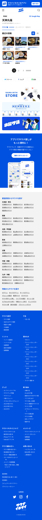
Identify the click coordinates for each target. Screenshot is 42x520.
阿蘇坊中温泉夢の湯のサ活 (9, 47)
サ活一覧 (27, 319)
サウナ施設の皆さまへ (10, 449)
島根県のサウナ (18, 263)
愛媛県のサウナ (18, 269)
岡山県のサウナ (29, 263)
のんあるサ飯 (28, 393)
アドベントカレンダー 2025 (31, 344)
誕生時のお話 (7, 434)
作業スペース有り (21, 302)
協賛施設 (27, 437)
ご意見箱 (27, 455)
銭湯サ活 (27, 422)
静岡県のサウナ (18, 242)
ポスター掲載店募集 (9, 455)
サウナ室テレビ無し (8, 299)
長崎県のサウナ (29, 277)
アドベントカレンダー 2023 (31, 353)
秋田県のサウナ (18, 207)
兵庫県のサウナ (7, 256)
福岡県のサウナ (7, 277)
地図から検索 (7, 325)
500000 (28, 70)
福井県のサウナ (7, 235)
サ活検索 (6, 327)
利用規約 (4, 480)
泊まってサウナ (29, 419)
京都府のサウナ (18, 253)
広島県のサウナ (7, 266)
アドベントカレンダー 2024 (31, 348)
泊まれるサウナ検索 (9, 322)
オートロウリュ (25, 293)
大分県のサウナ (18, 280)
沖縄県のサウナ (19, 283)
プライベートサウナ (25, 305)
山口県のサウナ (18, 266)
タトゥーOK (30, 299)
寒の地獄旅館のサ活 (20, 47)
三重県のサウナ (7, 245)
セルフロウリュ (14, 293)
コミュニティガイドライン (9, 483)
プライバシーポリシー (8, 487)
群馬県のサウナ (29, 218)
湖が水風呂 (13, 305)
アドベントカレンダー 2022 (31, 358)
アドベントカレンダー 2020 (31, 367)
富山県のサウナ (18, 232)
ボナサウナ (24, 296)
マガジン (27, 340)
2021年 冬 (6, 409)
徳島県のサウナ (29, 266)
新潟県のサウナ (7, 232)
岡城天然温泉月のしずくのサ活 (10, 61)
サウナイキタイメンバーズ (32, 432)
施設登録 (6, 330)
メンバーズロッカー (30, 434)
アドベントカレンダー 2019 (31, 372)
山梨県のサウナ (18, 235)
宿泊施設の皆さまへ (9, 452)
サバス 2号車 (28, 406)
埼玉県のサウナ (7, 221)
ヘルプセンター (29, 449)
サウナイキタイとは (9, 432)
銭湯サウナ (16, 296)
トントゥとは (7, 342)
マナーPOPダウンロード (11, 457)
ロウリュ (5, 293)
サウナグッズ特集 (9, 393)
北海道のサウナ (7, 204)
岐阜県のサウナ (7, 242)
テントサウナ (32, 302)
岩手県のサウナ (29, 204)
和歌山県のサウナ (29, 256)
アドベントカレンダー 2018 (31, 377)
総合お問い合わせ (30, 452)
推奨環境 (4, 474)
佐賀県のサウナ (18, 277)
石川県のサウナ (29, 232)
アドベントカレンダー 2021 (31, 363)
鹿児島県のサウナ (7, 283)
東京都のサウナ (29, 221)
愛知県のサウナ (29, 242)
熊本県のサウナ (7, 280)
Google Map (35, 16)
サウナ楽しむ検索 (30, 401)
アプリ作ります (29, 398)
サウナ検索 (7, 319)
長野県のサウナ (29, 235)
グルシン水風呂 (7, 296)
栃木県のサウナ (18, 218)
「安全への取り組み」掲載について (11, 466)
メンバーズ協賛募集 (9, 462)
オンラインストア (9, 390)
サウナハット (7, 396)
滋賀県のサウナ (7, 253)
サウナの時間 (28, 416)
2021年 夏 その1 (8, 404)
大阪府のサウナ (29, 253)
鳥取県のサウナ (7, 263)
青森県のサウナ (18, 204)
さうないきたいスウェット (11, 401)
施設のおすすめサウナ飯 (32, 396)
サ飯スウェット (8, 398)
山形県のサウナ (29, 207)
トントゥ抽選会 (8, 340)
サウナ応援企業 (29, 414)
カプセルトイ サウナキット (32, 410)
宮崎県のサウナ (29, 280)
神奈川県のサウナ (7, 224)
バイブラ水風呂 (20, 299)
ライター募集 (28, 381)
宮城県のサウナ (7, 207)
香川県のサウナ (7, 269)
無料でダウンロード (21, 155)
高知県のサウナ (29, 269)
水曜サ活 (27, 390)
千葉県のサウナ (18, 221)
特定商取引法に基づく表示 (9, 477)
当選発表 (6, 345)
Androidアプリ (8, 439)
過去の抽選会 (7, 348)
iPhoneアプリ (8, 437)
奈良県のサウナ (18, 256)
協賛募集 (6, 350)
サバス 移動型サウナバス (32, 404)
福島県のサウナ (7, 210)
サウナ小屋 (5, 305)
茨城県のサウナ (7, 218)
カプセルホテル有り (8, 302)
